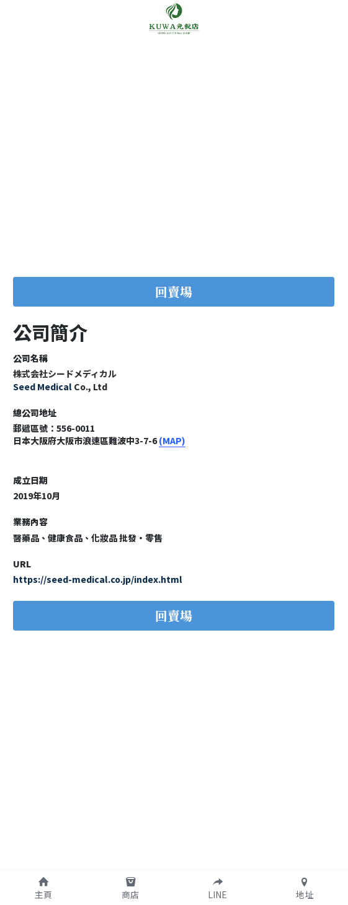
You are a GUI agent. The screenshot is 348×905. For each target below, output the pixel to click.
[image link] (174, 17)
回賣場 (173, 291)
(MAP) (172, 440)
